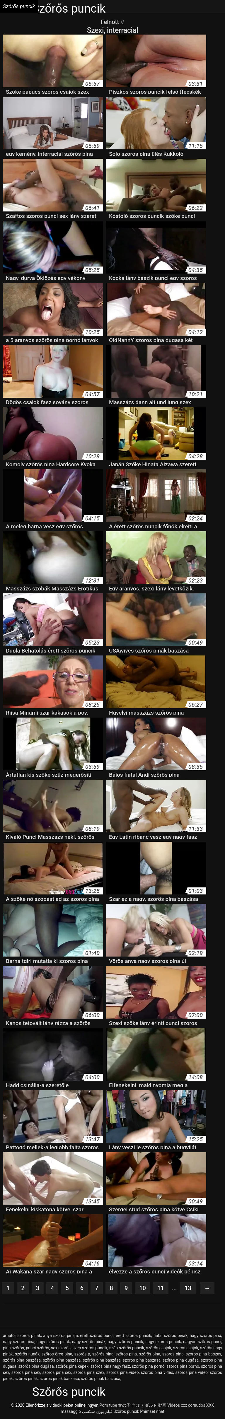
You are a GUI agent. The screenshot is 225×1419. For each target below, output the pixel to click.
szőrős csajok (158, 1347)
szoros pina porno (182, 1366)
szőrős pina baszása (22, 1360)
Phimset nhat (152, 1411)
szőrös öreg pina (57, 1354)
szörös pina (126, 1354)
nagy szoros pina (18, 1341)
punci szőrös (37, 1347)
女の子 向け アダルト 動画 (142, 1405)
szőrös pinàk (26, 1378)
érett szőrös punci (96, 1335)
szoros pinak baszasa (59, 1378)
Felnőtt (110, 21)
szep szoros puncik (89, 1347)
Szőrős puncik (126, 1411)
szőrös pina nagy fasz (110, 1366)
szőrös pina (149, 1354)
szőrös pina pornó (148, 1366)
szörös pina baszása (62, 1360)
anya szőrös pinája (60, 1335)
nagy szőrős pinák (88, 1341)
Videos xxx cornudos (186, 1405)
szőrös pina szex (88, 1372)
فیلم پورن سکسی (97, 1411)
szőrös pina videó (191, 1372)
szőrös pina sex (56, 1372)
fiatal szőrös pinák (171, 1335)
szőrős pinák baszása (100, 1378)
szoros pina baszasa (142, 1360)
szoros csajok (185, 1347)
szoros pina (173, 1354)
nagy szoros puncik (163, 1341)
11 (160, 1288)
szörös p (82, 1354)
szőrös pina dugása (181, 1360)
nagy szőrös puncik (125, 1341)
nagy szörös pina (205, 1335)
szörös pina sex (25, 1372)
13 (188, 1288)
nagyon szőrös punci (202, 1341)
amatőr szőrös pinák (22, 1335)
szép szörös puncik (126, 1347)
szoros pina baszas (203, 1354)
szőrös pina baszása (102, 1360)
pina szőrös (13, 1347)
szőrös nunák (27, 1354)
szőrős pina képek (72, 1366)
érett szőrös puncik (133, 1335)
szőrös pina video (122, 1372)
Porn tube (108, 1405)
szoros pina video (157, 1372)
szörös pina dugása (36, 1366)
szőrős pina (103, 1354)
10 (142, 1288)
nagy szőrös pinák (53, 1341)
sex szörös (61, 1347)
